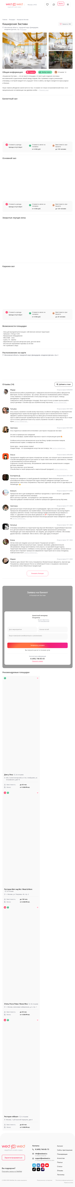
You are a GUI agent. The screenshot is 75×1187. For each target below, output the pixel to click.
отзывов (19, 775)
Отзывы (60, 1171)
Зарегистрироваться (13, 1158)
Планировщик (62, 1154)
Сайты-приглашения (64, 1150)
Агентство (61, 1158)
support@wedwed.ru (42, 1158)
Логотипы (60, 1175)
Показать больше (37, 573)
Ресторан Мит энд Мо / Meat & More (18, 889)
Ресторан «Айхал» (11, 1116)
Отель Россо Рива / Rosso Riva (16, 1004)
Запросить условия (37, 645)
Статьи (59, 1166)
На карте (23, 29)
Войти (61, 4)
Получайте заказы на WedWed (12, 1171)
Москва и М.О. (32, 5)
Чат (54, 4)
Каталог (60, 1146)
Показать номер (37, 661)
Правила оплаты (68, 1182)
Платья (59, 1162)
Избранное (47, 4)
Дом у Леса (8, 775)
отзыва (10, 891)
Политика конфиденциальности (64, 1180)
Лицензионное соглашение (44, 1180)
